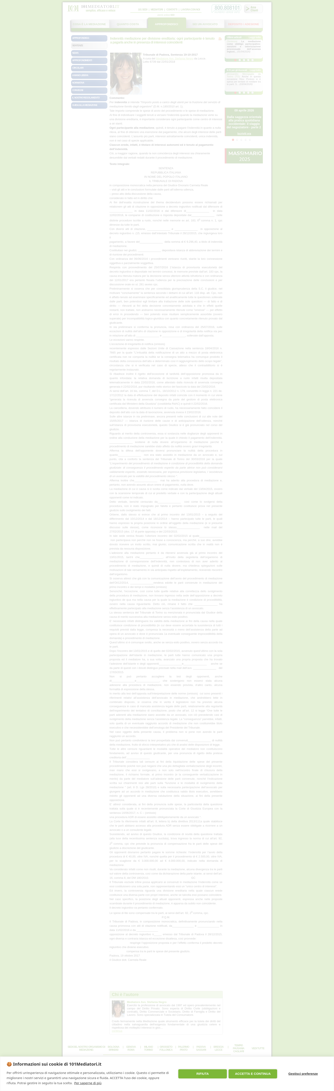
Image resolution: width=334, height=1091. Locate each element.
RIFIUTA (202, 1073)
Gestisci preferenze (303, 1073)
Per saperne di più (87, 1083)
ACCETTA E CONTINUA (253, 1073)
